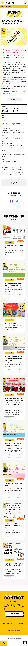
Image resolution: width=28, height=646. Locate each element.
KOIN (5, 173)
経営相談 (19, 294)
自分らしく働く (13, 175)
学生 (23, 173)
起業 (20, 175)
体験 (19, 173)
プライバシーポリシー (7, 623)
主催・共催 (9, 257)
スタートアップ (13, 173)
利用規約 (21, 623)
